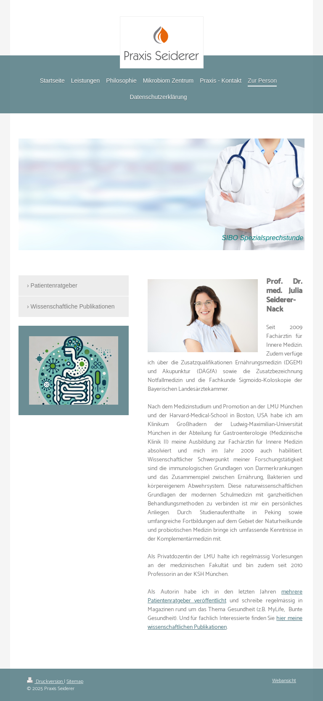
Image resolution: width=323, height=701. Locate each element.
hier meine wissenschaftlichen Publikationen (225, 623)
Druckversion (45, 681)
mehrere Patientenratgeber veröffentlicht (225, 596)
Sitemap (74, 681)
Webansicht (284, 681)
